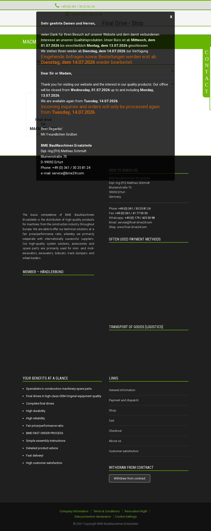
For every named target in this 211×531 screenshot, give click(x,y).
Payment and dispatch (124, 400)
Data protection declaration (93, 516)
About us (115, 441)
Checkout (115, 430)
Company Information (74, 511)
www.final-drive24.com (132, 227)
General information (122, 390)
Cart (111, 420)
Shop (112, 410)
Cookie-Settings (126, 516)
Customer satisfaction (124, 451)
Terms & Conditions (106, 511)
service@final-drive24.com (135, 222)
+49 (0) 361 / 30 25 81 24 (78, 6)
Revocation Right (136, 511)
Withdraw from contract (129, 478)
